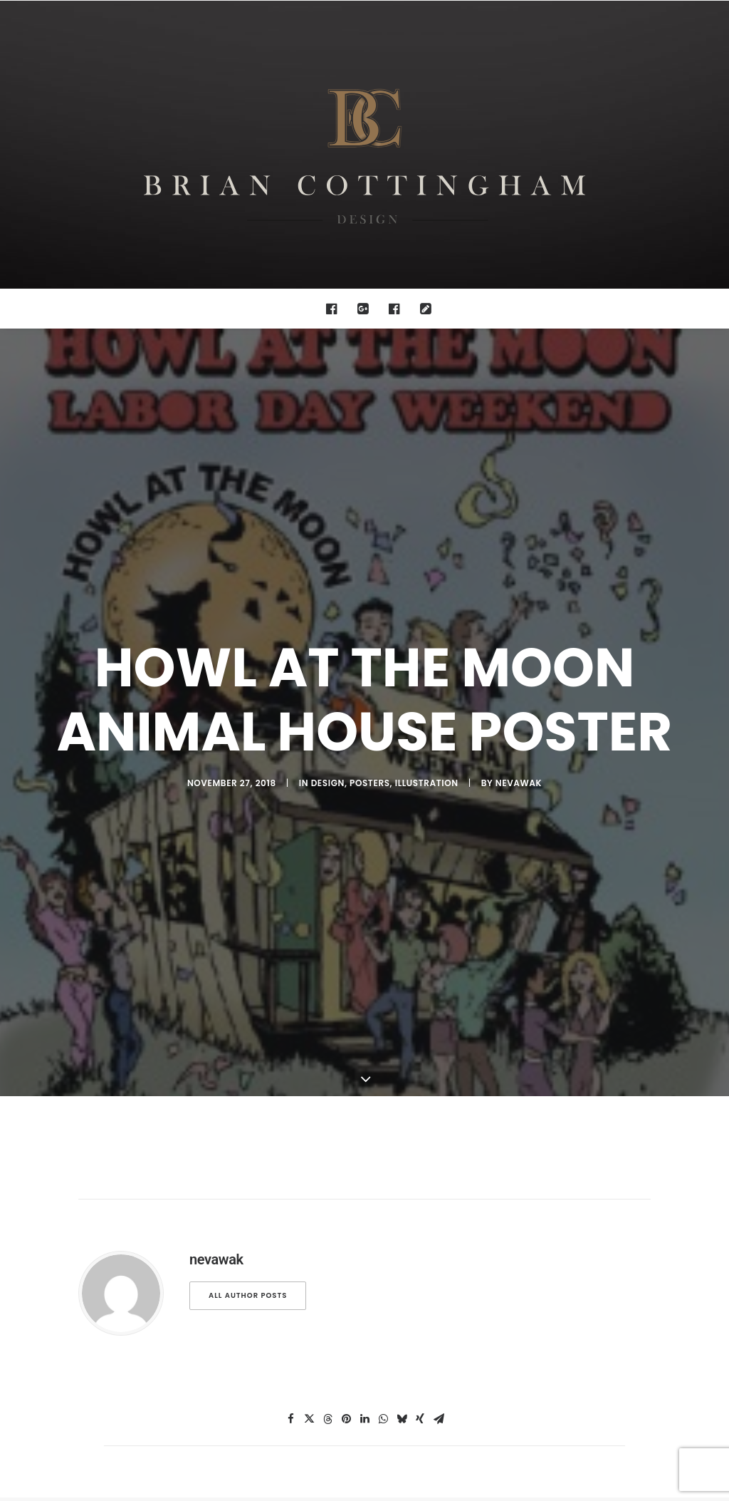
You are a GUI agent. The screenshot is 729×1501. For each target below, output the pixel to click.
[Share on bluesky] (401, 1017)
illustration (426, 582)
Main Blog (364, 1130)
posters (370, 582)
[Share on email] (438, 1017)
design (328, 582)
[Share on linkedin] (364, 1017)
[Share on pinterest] (346, 1017)
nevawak (518, 582)
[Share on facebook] (290, 1017)
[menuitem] (335, 308)
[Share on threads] (327, 1017)
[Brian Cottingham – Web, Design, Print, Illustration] (364, 144)
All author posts (248, 894)
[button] (335, 308)
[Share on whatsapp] (383, 1017)
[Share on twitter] (309, 1017)
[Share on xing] (420, 1017)
